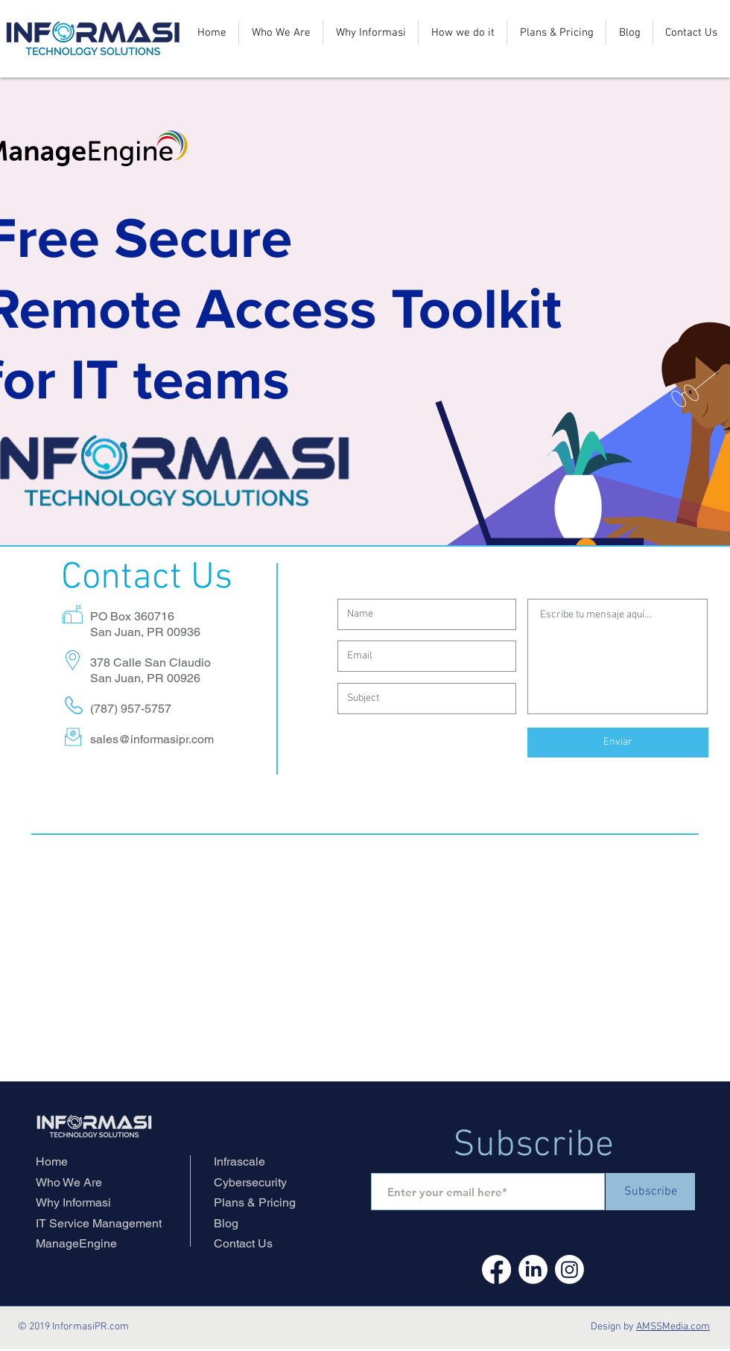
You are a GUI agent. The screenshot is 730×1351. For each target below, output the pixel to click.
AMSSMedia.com (673, 1326)
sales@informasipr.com (152, 739)
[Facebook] (496, 1269)
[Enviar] (617, 742)
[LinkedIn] (533, 1269)
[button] (463, 32)
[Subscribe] (650, 1191)
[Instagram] (569, 1269)
